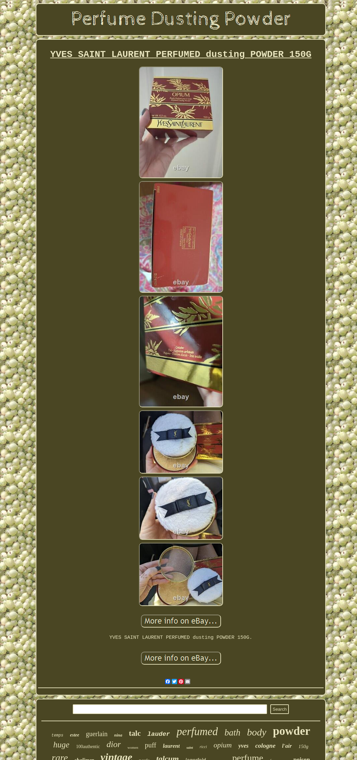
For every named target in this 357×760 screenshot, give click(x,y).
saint (189, 747)
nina (118, 735)
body (256, 732)
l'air (287, 746)
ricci (203, 746)
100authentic (88, 746)
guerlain (97, 733)
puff (150, 745)
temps (57, 735)
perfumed (197, 731)
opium (222, 745)
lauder (158, 734)
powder (291, 731)
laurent (171, 746)
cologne (265, 745)
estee (74, 735)
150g (303, 746)
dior (114, 744)
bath (232, 732)
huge (61, 744)
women (132, 747)
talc (135, 733)
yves (243, 745)
